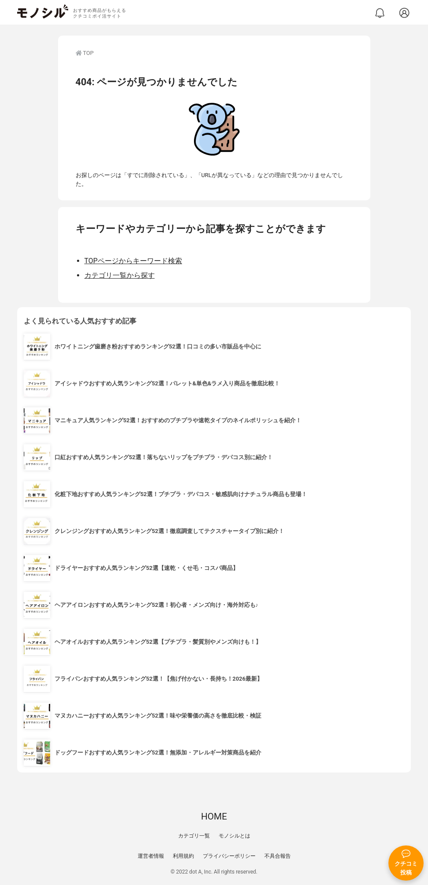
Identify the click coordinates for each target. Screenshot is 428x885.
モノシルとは (234, 836)
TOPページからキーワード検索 (133, 261)
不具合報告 (277, 856)
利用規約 (183, 856)
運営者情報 (151, 856)
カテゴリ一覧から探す (119, 275)
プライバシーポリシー (229, 856)
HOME (214, 816)
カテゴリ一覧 (194, 836)
